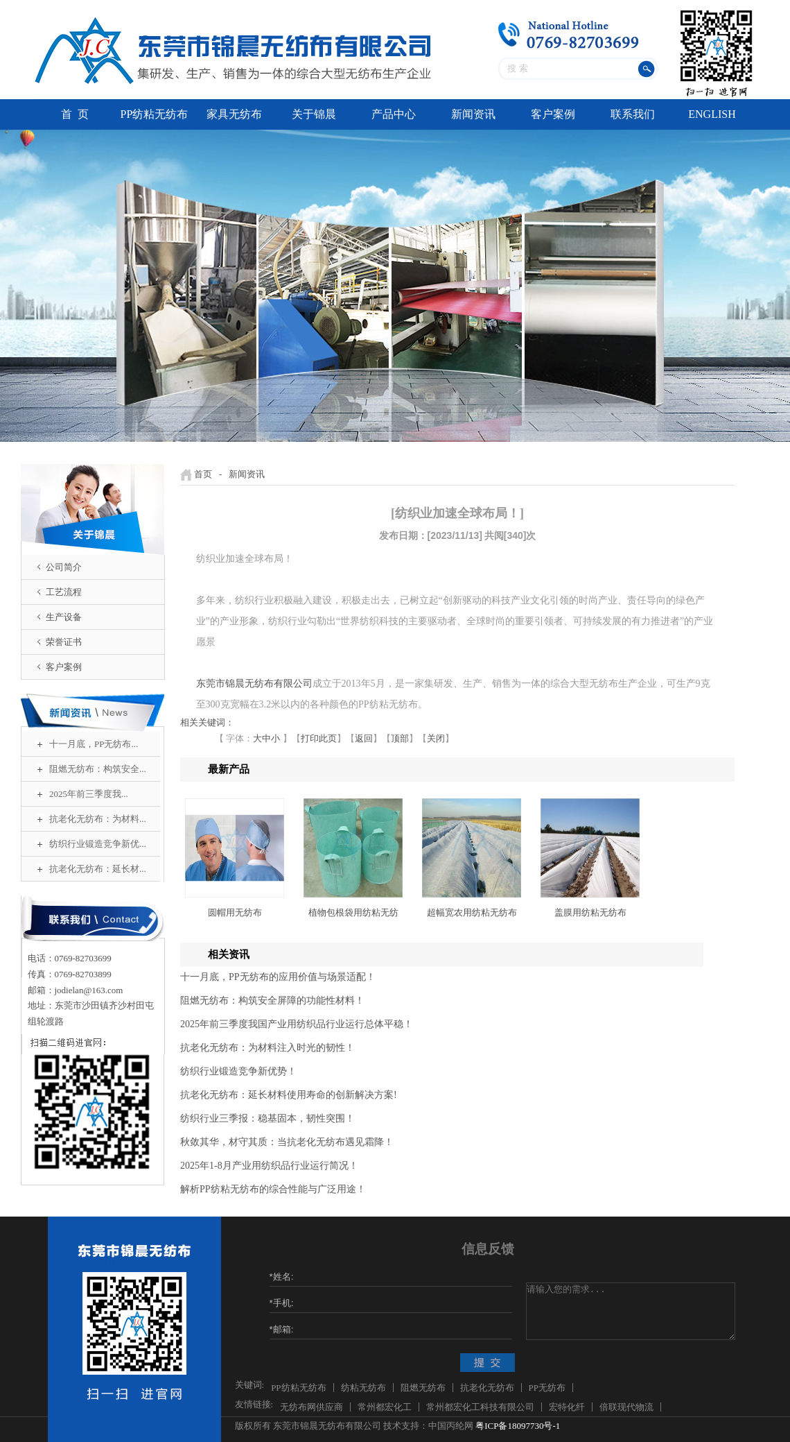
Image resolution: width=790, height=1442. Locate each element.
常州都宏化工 (385, 1406)
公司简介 (64, 567)
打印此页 (319, 738)
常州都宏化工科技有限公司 (480, 1406)
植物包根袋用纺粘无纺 (353, 912)
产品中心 (393, 114)
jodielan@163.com (89, 990)
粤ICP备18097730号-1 (517, 1425)
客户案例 (553, 114)
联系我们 (633, 114)
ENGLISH (711, 114)
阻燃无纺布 (423, 1387)
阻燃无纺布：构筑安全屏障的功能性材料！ (272, 1000)
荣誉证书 (64, 642)
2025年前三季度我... (88, 794)
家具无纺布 (234, 114)
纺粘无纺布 (363, 1387)
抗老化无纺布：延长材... (97, 869)
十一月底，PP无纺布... (93, 744)
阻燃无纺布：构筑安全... (97, 769)
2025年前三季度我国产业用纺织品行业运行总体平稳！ (296, 1024)
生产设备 (64, 617)
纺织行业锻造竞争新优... (97, 844)
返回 (364, 738)
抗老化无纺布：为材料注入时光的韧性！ (267, 1047)
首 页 (75, 114)
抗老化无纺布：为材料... (97, 819)
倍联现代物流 (626, 1406)
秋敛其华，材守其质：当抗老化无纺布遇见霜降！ (287, 1142)
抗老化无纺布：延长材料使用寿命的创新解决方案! (288, 1095)
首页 (203, 474)
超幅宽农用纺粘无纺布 (472, 912)
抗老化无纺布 (487, 1387)
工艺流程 (64, 592)
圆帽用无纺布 (235, 912)
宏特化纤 (567, 1406)
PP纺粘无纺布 (154, 114)
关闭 (436, 738)
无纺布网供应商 (311, 1406)
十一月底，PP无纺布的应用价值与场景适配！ (278, 977)
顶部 (400, 738)
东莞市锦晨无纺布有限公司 (254, 683)
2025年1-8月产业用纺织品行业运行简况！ (269, 1165)
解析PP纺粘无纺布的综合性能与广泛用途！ (273, 1189)
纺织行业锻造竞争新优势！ (238, 1071)
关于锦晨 (314, 114)
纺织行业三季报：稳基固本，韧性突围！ (267, 1118)
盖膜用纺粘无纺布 (590, 912)
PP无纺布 (547, 1387)
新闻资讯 (473, 114)
